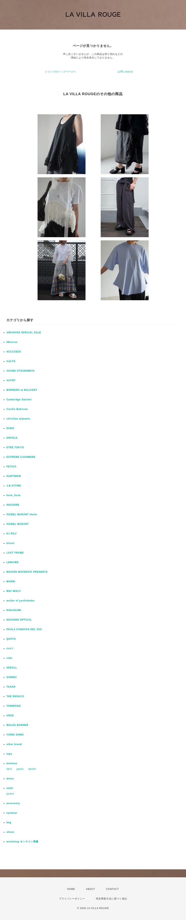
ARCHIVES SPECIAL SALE (23, 332)
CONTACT (112, 889)
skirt (9, 769)
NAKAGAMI (13, 610)
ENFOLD (11, 437)
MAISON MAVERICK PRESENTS (27, 572)
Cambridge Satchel (19, 399)
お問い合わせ (125, 71)
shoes (10, 832)
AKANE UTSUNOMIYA (20, 370)
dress (10, 778)
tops (9, 753)
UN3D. (10, 715)
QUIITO (11, 639)
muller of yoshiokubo (20, 600)
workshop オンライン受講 (22, 841)
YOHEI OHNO (15, 734)
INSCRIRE (12, 504)
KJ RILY (11, 533)
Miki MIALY (13, 591)
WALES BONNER (17, 725)
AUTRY (11, 380)
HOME (71, 889)
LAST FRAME (15, 552)
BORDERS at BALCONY (21, 390)
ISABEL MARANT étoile (21, 514)
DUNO (10, 428)
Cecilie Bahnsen (17, 409)
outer (9, 788)
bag (8, 822)
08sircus (12, 342)
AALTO (10, 361)
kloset (10, 543)
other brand (14, 744)
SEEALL (11, 667)
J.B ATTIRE (13, 485)
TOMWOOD (13, 706)
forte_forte (13, 495)
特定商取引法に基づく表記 (111, 898)
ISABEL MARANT (17, 524)
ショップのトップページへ (60, 71)
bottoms (11, 763)
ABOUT (90, 889)
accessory (13, 803)
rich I (9, 648)
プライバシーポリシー (72, 898)
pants (20, 769)
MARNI (10, 581)
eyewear (11, 812)
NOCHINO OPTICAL (19, 619)
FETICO (11, 466)
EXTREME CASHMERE (21, 457)
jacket (10, 793)
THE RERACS (15, 696)
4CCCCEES (13, 351)
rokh (9, 658)
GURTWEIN (13, 476)
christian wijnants (18, 418)
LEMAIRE (12, 562)
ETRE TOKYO (15, 447)
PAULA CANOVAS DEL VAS (24, 629)
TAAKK (11, 686)
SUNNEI (11, 677)
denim (32, 769)
